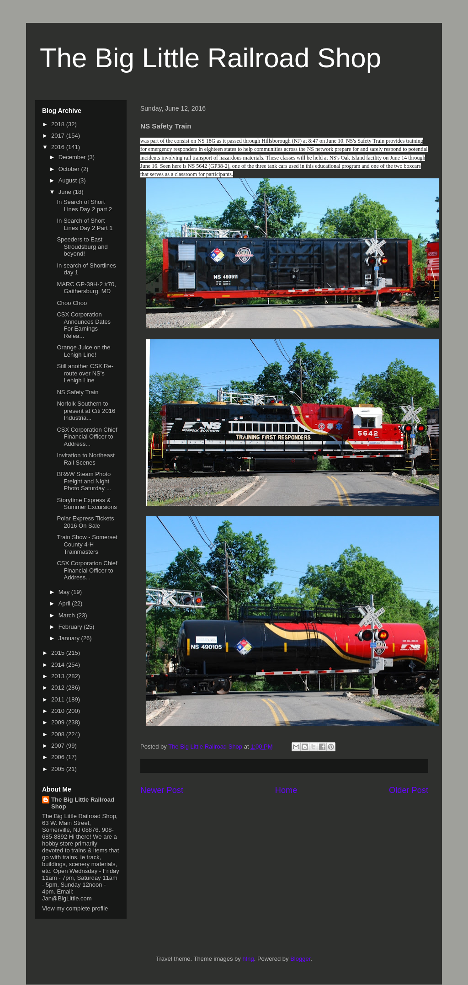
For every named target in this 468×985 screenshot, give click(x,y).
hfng (248, 958)
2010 (58, 710)
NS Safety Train (77, 392)
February (71, 626)
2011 (58, 699)
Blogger (300, 958)
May (64, 592)
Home (286, 790)
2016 (58, 147)
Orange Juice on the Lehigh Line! (83, 351)
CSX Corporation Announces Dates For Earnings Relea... (84, 325)
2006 (58, 757)
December (73, 157)
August (68, 180)
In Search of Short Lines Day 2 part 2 (84, 205)
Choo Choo (72, 303)
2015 (58, 652)
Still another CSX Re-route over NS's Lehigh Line (85, 373)
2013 (58, 676)
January (69, 638)
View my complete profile (75, 908)
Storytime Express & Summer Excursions (87, 504)
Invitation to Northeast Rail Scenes (85, 459)
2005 (58, 769)
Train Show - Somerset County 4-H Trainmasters (87, 544)
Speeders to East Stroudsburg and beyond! (82, 246)
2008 (58, 734)
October (69, 169)
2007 (58, 745)
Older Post (408, 790)
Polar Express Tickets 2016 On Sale (85, 522)
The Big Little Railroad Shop (210, 58)
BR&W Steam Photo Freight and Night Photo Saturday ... (84, 481)
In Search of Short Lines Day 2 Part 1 (84, 224)
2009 (58, 722)
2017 (58, 135)
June (65, 191)
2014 (58, 664)
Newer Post (161, 790)
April (65, 603)
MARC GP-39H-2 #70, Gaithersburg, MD (86, 288)
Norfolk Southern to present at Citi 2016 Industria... (86, 410)
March (67, 615)
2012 (58, 687)
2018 (58, 124)
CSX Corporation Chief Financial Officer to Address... (87, 436)
